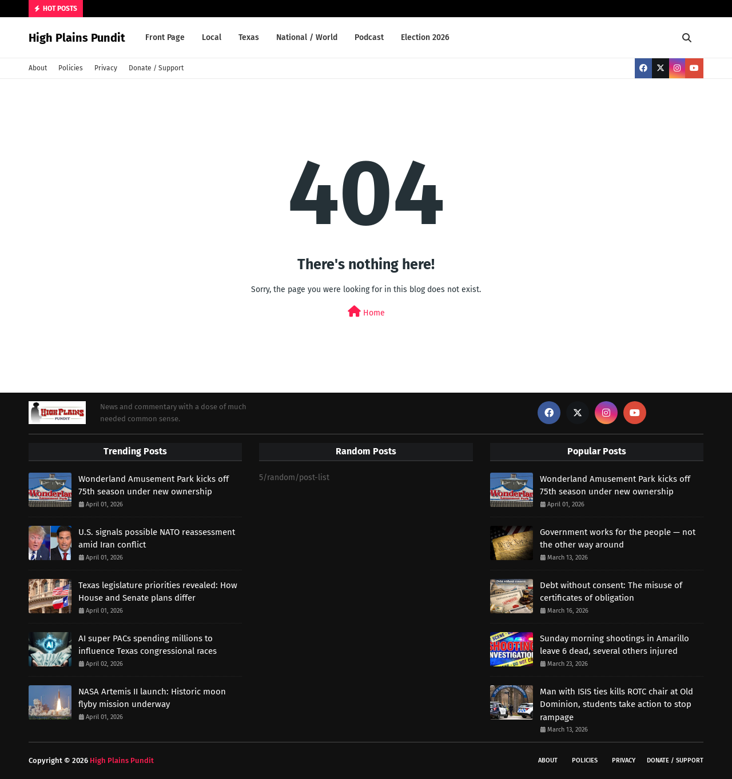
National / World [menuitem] (306, 37)
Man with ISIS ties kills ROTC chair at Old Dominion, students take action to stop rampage (616, 704)
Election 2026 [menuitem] (425, 37)
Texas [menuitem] (248, 37)
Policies (70, 68)
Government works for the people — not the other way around (617, 538)
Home (366, 312)
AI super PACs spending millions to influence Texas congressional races (147, 645)
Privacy (105, 68)
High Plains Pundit (77, 38)
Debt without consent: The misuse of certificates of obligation (611, 592)
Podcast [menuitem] (369, 37)
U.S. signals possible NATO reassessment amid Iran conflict (156, 538)
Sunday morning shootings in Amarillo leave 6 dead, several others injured (614, 645)
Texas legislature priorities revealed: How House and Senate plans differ (157, 592)
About (38, 68)
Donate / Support (156, 68)
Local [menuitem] (211, 37)
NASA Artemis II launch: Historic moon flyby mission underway (152, 698)
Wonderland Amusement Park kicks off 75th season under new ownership (153, 485)
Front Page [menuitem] (165, 37)
